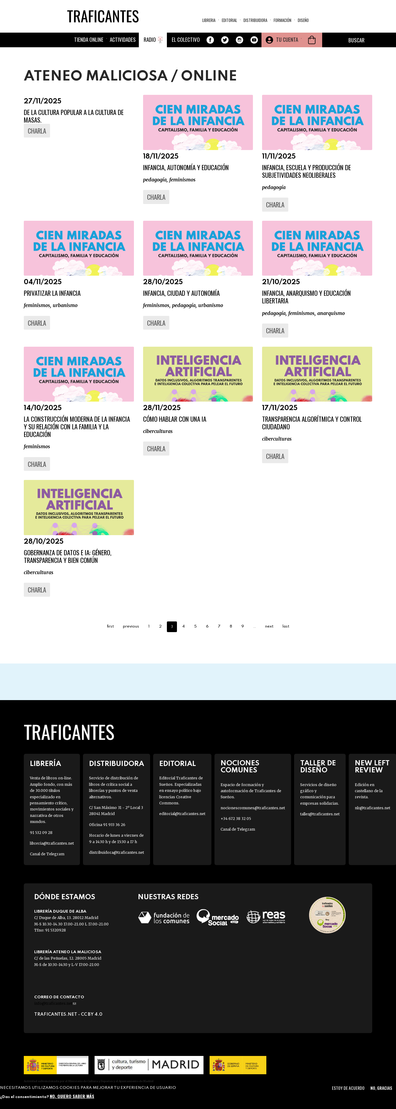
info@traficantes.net (55, 1003)
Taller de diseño (318, 767)
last (286, 626)
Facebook (210, 40)
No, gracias (381, 1088)
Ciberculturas (158, 431)
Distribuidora (255, 20)
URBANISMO (65, 305)
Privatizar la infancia (52, 293)
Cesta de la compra (311, 40)
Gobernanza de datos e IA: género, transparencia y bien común (67, 556)
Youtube (254, 40)
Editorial (229, 20)
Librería (45, 763)
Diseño (303, 20)
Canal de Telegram (47, 854)
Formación (282, 20)
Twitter (225, 40)
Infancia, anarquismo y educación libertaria (306, 296)
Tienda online (88, 39)
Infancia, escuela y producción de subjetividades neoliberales (306, 171)
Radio (150, 39)
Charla (37, 130)
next (269, 626)
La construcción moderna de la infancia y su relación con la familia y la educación (77, 426)
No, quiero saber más (72, 1096)
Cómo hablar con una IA (174, 419)
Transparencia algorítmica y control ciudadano (312, 422)
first (110, 626)
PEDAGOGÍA (155, 180)
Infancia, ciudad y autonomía (181, 293)
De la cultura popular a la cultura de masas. (74, 115)
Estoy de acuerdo (348, 1088)
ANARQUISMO (331, 313)
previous (131, 626)
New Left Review (372, 767)
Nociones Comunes (240, 767)
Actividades (123, 39)
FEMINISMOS (182, 180)
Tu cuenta (287, 39)
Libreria (208, 20)
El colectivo (186, 39)
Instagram (239, 40)
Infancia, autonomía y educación (186, 167)
